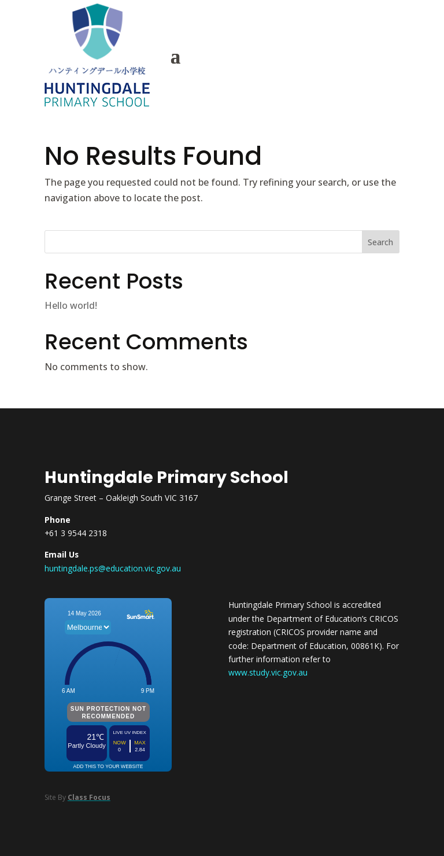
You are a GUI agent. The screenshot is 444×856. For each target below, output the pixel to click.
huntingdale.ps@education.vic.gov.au (113, 568)
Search (380, 242)
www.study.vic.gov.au (268, 672)
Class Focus (89, 797)
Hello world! (71, 305)
